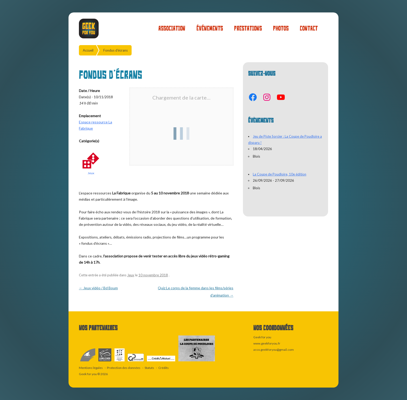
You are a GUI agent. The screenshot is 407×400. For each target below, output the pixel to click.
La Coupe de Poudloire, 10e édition (279, 174)
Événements (209, 28)
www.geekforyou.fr (266, 343)
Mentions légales (91, 368)
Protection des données (123, 368)
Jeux (91, 173)
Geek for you (88, 374)
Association (171, 28)
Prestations (248, 28)
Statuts (149, 368)
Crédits (163, 368)
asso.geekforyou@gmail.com (273, 350)
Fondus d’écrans (115, 50)
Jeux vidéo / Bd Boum (98, 288)
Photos (281, 28)
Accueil (88, 50)
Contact (309, 28)
